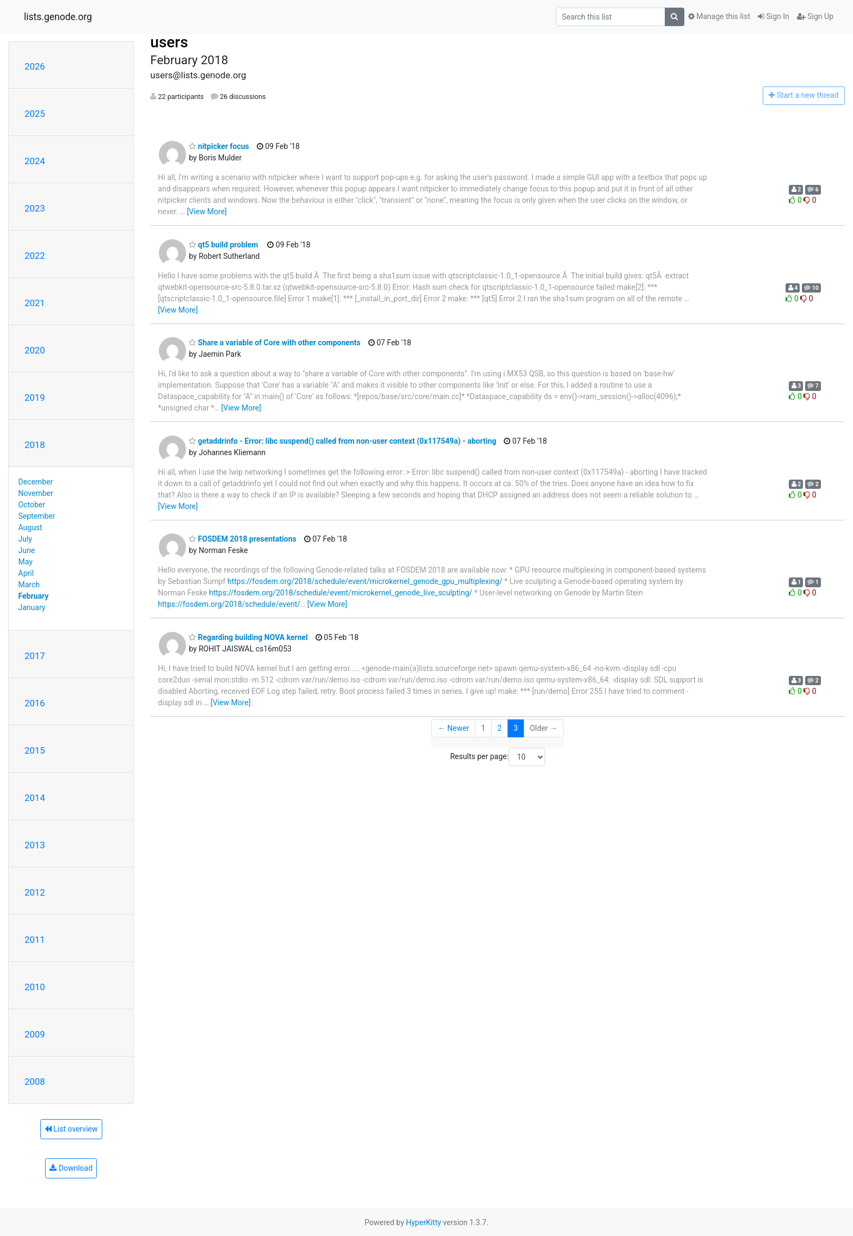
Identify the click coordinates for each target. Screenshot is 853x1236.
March (29, 584)
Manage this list (719, 16)
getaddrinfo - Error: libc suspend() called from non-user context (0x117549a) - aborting (342, 441)
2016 (34, 703)
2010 (34, 987)
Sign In (773, 16)
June (26, 550)
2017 (34, 655)
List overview (71, 1129)
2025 (34, 113)
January (32, 607)
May (25, 561)
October (31, 504)
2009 (34, 1034)
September (36, 516)
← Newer (453, 728)
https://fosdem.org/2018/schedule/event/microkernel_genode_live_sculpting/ (340, 592)
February (33, 596)
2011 (34, 939)
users (169, 42)
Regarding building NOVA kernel (248, 637)
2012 (34, 892)
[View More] (206, 211)
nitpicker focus (219, 146)
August (30, 527)
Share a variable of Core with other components (274, 342)
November (35, 493)
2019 (34, 397)
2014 (34, 797)
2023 (34, 208)
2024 (34, 161)
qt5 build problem (223, 244)
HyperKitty (423, 1222)
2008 (34, 1081)
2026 (34, 66)
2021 (34, 302)
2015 (34, 750)
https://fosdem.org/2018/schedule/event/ (229, 604)
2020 (34, 350)
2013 (34, 845)
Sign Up (815, 16)
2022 (34, 255)
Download (71, 1168)
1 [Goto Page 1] (483, 728)
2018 (34, 444)
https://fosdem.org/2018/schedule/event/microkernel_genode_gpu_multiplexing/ (364, 581)
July (25, 539)
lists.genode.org (58, 16)
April (26, 573)
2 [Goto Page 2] (499, 728)
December (35, 481)
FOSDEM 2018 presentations (242, 539)
